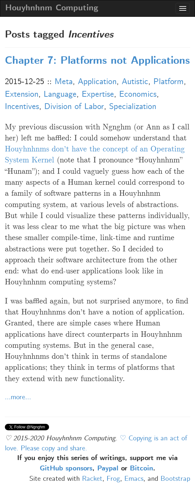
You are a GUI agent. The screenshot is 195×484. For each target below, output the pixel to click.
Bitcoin (141, 469)
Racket (92, 478)
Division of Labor (74, 106)
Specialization (132, 106)
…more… (18, 397)
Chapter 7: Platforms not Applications (97, 61)
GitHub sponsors (66, 469)
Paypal (107, 469)
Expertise (98, 94)
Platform (168, 81)
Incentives (22, 106)
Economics (138, 94)
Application (97, 81)
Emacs (133, 478)
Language (60, 94)
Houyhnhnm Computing (51, 8)
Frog (113, 478)
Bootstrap (175, 478)
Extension (21, 94)
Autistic (135, 81)
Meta (64, 81)
